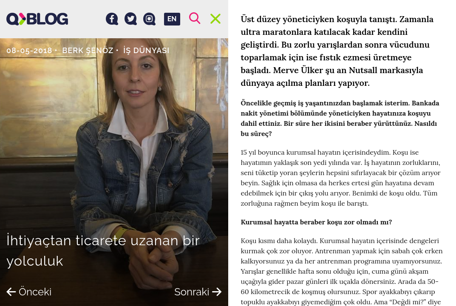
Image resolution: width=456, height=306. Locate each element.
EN (172, 19)
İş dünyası (146, 50)
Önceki (28, 292)
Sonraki (197, 292)
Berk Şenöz (87, 50)
